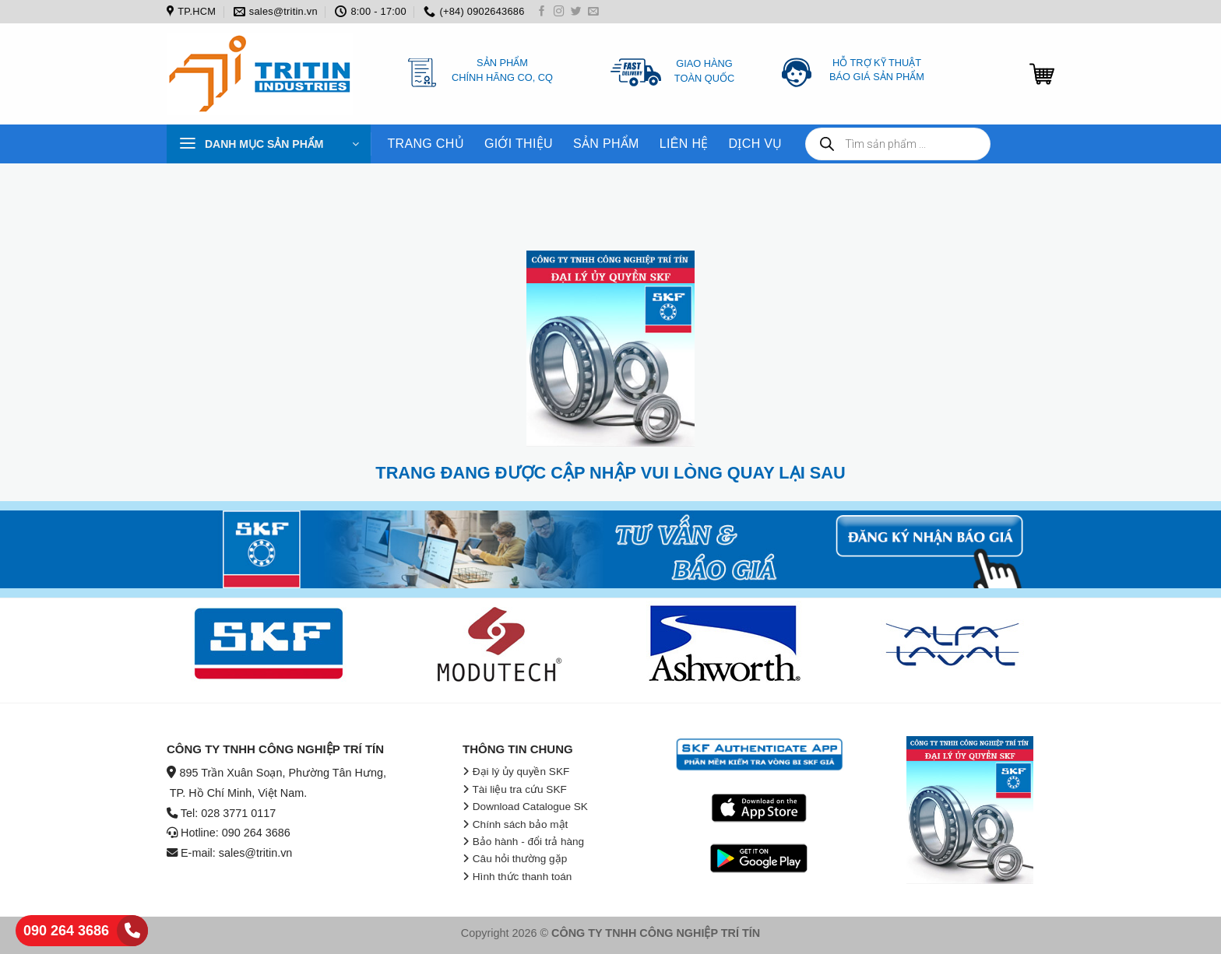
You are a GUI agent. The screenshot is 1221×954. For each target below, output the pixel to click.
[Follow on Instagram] (559, 12)
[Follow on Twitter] (576, 12)
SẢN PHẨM (606, 143)
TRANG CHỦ (426, 143)
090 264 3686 (66, 930)
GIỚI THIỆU (518, 143)
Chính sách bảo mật (520, 824)
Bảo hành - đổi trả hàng (528, 841)
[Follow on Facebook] (542, 12)
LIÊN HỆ (684, 143)
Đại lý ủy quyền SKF (521, 771)
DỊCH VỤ (756, 143)
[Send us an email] (593, 12)
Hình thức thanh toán (522, 876)
